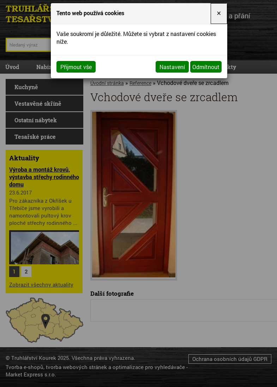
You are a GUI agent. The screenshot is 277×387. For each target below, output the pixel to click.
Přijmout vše (76, 66)
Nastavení (172, 66)
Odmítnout (205, 66)
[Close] (219, 13)
